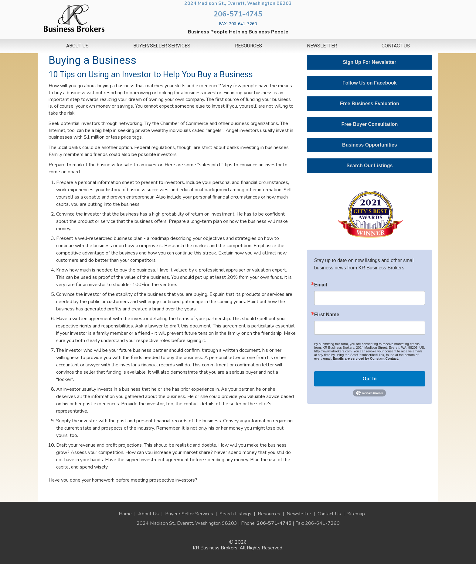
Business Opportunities (369, 144)
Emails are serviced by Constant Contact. (366, 358)
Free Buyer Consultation (369, 124)
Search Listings (235, 513)
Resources (248, 45)
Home (125, 513)
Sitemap (356, 513)
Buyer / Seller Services (189, 513)
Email (320, 284)
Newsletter (322, 45)
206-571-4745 (238, 14)
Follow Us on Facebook (369, 82)
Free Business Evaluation (369, 103)
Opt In (369, 378)
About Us (77, 45)
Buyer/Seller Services (161, 45)
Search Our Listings (369, 165)
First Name (326, 314)
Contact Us (396, 45)
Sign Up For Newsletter (369, 62)
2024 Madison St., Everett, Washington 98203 (238, 3)
